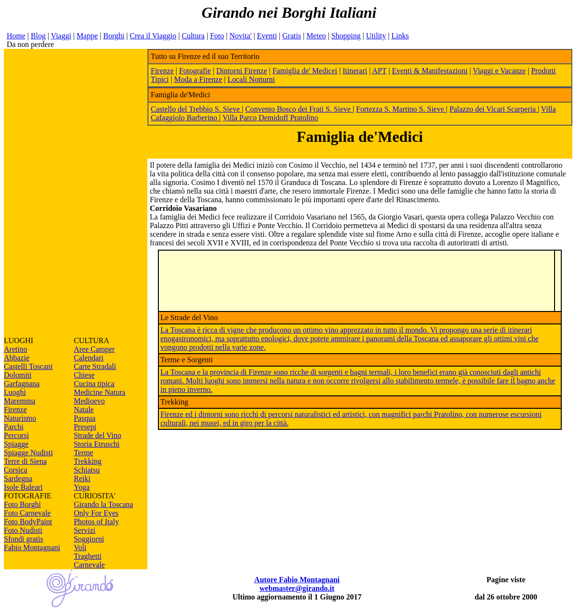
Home (16, 36)
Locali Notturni (251, 79)
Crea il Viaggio (153, 36)
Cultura (193, 36)
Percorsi (16, 435)
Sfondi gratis (23, 539)
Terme (83, 453)
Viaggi (61, 36)
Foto (217, 36)
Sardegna (18, 478)
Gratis (291, 36)
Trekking (87, 461)
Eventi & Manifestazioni (429, 71)
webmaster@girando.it (296, 588)
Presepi (85, 427)
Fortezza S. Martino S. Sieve (401, 109)
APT (379, 71)
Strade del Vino (97, 435)
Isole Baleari (23, 487)
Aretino (15, 349)
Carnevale (89, 565)
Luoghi (15, 392)
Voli (80, 547)
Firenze (15, 409)
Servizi (84, 530)
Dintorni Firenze (241, 71)
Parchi (13, 427)
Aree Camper (94, 349)
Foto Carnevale (27, 513)
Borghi (113, 36)
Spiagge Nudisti (28, 453)
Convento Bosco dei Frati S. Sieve (298, 109)
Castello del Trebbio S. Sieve (196, 109)
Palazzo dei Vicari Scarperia (493, 109)
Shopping (345, 36)
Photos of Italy (96, 522)
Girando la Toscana (103, 504)
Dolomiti (18, 375)
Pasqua (84, 418)
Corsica (15, 470)
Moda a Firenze (198, 79)
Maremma (19, 401)
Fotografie (195, 71)
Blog (38, 36)
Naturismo (20, 418)
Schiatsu (87, 470)
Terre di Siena (25, 461)
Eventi (267, 36)
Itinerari (355, 71)
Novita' (240, 36)
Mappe (87, 36)
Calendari (88, 358)
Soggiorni (89, 539)
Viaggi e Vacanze (499, 71)
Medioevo (89, 401)
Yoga (81, 487)
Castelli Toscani (28, 366)
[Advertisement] (75, 192)
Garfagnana (22, 384)
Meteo (316, 36)
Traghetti (87, 556)
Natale (84, 409)
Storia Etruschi (97, 444)
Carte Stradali (95, 366)
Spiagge (16, 444)
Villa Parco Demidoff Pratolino (270, 118)
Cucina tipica (94, 384)
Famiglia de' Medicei (304, 71)
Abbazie (16, 358)
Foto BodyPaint (28, 522)
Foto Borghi (22, 504)
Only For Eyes (96, 513)
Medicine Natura (99, 392)
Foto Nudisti (23, 530)
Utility (376, 36)
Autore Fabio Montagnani (296, 580)
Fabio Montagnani (32, 547)
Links (400, 36)
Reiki (82, 478)
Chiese (84, 375)
